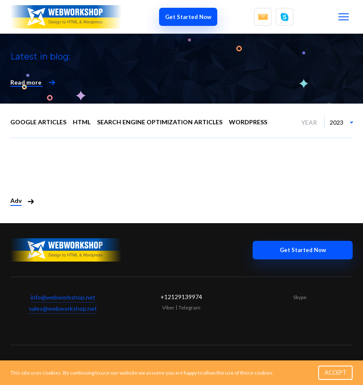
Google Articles (38, 122)
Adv (16, 200)
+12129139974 (181, 296)
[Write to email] (263, 17)
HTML (82, 122)
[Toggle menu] (344, 17)
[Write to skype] (284, 17)
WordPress (248, 122)
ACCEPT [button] (336, 372)
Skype (300, 297)
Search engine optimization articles (159, 122)
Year (309, 122)
